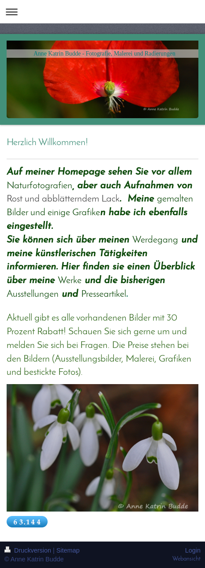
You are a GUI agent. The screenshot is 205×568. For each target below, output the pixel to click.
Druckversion (28, 550)
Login (193, 550)
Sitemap (68, 550)
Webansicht (186, 559)
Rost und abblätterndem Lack (63, 199)
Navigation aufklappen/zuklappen (102, 11)
